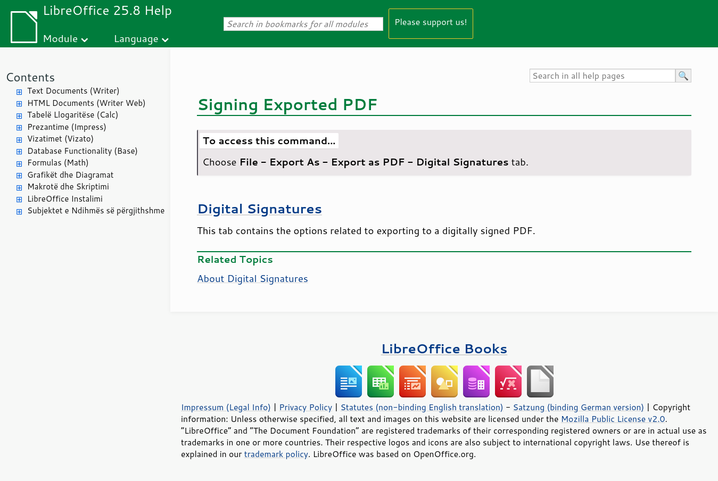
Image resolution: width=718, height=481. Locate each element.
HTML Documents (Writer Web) (86, 103)
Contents (30, 77)
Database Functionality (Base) (82, 150)
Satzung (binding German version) (579, 407)
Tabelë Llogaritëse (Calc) (72, 114)
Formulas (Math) (58, 162)
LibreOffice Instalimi (65, 198)
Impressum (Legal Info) (226, 407)
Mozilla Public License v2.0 (613, 419)
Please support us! (430, 21)
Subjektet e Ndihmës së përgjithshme (95, 210)
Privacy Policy (305, 407)
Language (136, 38)
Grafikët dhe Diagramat (70, 174)
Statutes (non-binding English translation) (421, 407)
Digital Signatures (259, 208)
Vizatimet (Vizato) (60, 138)
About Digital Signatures (252, 278)
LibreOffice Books (444, 348)
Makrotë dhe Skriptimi (68, 186)
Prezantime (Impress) (66, 126)
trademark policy (276, 454)
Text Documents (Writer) (73, 90)
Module (60, 38)
